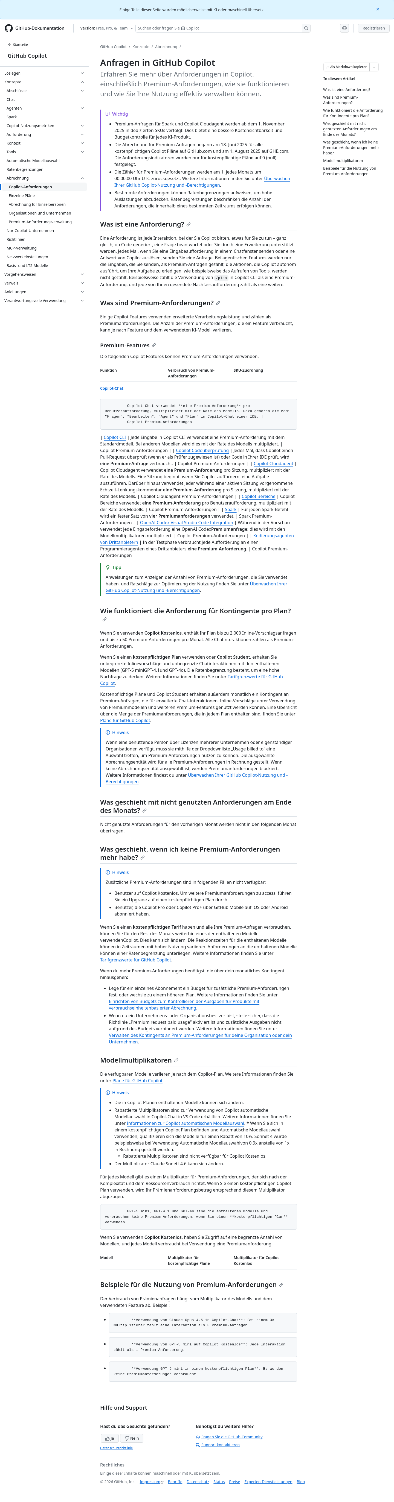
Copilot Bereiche (259, 496)
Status (219, 1481)
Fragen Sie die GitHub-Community (229, 1436)
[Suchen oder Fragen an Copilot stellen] (223, 28)
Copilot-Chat (111, 388)
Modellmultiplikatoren (139, 1059)
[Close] (378, 9)
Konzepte (140, 46)
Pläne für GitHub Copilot (125, 720)
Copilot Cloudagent (273, 463)
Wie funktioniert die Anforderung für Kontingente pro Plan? (195, 613)
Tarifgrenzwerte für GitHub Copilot (135, 960)
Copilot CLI (115, 437)
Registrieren (374, 28)
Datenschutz (198, 1481)
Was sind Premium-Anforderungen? (160, 302)
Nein (132, 1438)
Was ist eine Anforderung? (145, 223)
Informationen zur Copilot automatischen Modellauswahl (185, 1123)
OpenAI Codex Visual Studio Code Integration (186, 523)
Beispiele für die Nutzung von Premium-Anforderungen (191, 1284)
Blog (301, 1481)
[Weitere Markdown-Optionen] (374, 67)
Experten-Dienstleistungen (268, 1481)
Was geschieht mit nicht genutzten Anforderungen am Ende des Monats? (195, 806)
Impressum (150, 1481)
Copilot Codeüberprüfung (202, 450)
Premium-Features (128, 345)
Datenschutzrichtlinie (116, 1448)
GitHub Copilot (27, 55)
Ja (109, 1438)
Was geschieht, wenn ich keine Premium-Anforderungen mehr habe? (190, 853)
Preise (234, 1481)
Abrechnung (166, 46)
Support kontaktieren (218, 1444)
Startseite (18, 44)
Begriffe (175, 1481)
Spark (231, 509)
